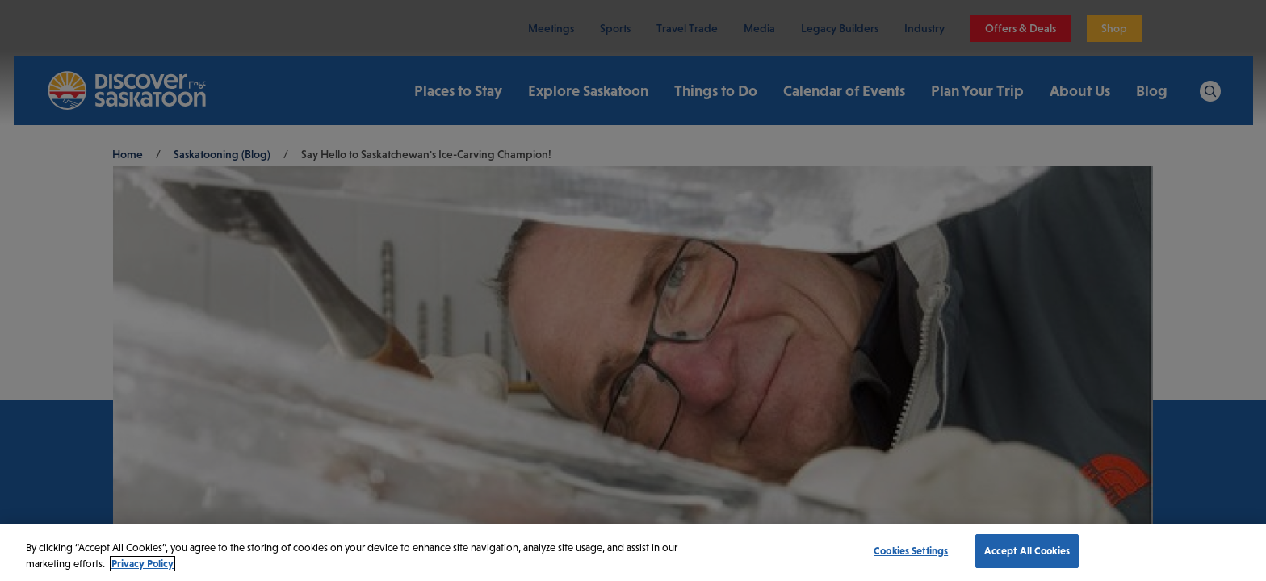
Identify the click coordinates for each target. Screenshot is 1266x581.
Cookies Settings (911, 551)
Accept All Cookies (1027, 551)
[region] (633, 552)
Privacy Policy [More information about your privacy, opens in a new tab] (142, 564)
